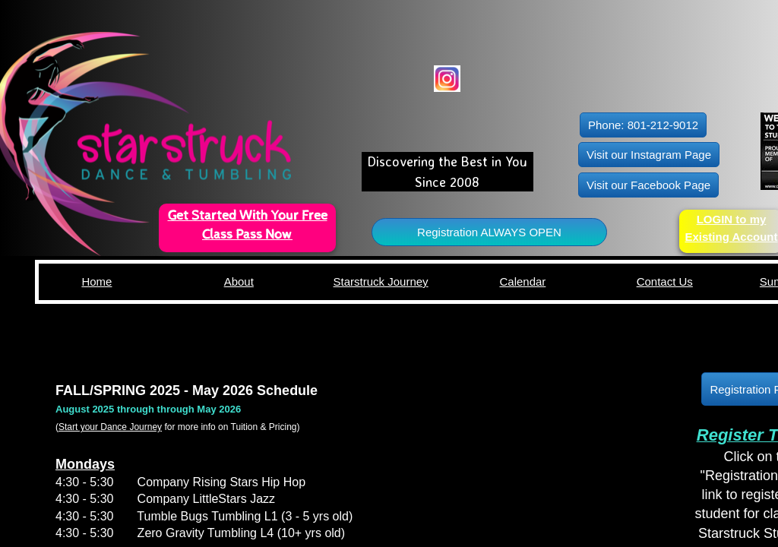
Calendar (522, 281)
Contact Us (665, 281)
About (239, 281)
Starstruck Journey (381, 281)
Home (96, 281)
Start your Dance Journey (110, 427)
